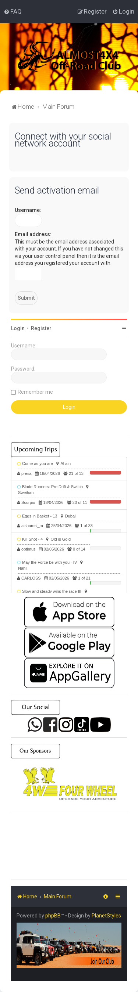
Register (41, 328)
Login (18, 328)
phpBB (53, 916)
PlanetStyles (106, 916)
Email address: (33, 234)
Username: (28, 210)
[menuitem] (13, 11)
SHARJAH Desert (69, 846)
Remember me (35, 392)
